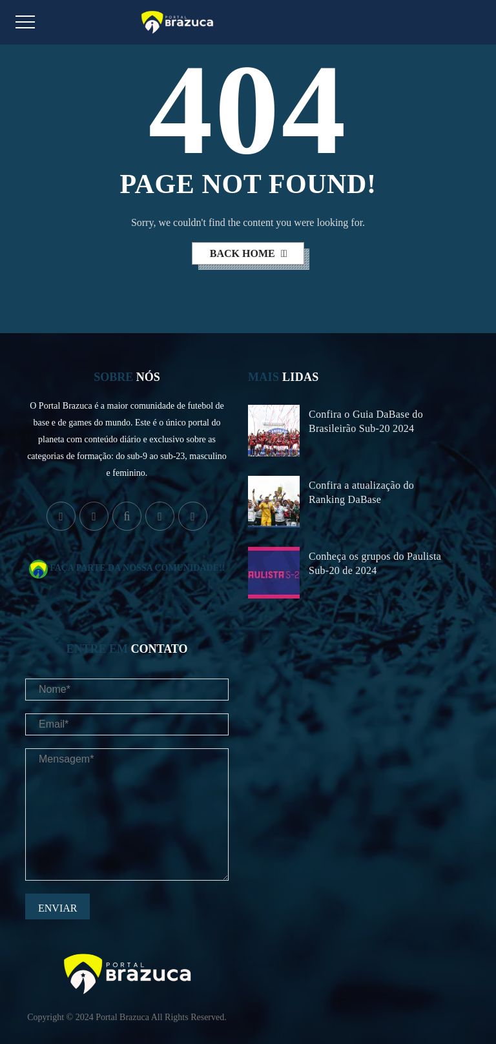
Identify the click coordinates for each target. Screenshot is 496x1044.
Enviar (57, 908)
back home (244, 253)
